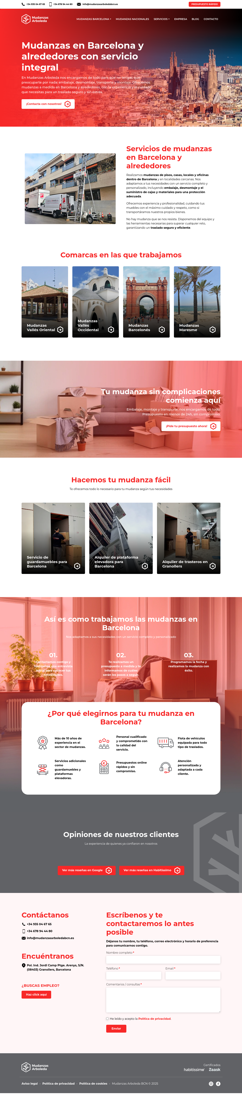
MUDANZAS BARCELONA (93, 19)
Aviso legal (30, 1083)
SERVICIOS (161, 19)
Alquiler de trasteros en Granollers (185, 563)
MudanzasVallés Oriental (41, 327)
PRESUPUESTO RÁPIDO (204, 4)
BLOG (195, 19)
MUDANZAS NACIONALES (132, 19)
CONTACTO (211, 19)
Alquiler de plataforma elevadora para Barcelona (116, 561)
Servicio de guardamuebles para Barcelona (47, 561)
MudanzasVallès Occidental (88, 325)
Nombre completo (120, 952)
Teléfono (113, 968)
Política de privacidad (154, 1018)
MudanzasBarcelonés (139, 327)
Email (170, 968)
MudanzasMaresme (189, 327)
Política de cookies (93, 1083)
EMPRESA (180, 19)
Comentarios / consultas (124, 984)
